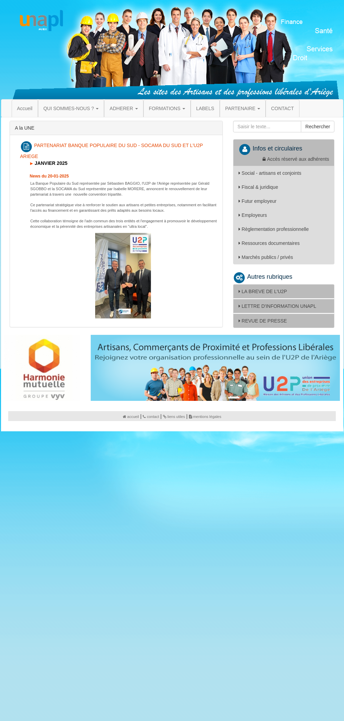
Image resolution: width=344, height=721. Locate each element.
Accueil (25, 108)
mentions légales (205, 417)
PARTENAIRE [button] (242, 108)
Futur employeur (258, 201)
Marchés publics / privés (266, 257)
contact (151, 417)
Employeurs (253, 215)
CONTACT (282, 108)
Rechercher (317, 126)
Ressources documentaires (269, 243)
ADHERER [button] (124, 108)
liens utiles (174, 417)
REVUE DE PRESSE (263, 321)
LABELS (205, 108)
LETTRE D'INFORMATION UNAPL (277, 306)
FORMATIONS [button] (167, 108)
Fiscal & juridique (258, 187)
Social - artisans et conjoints (270, 173)
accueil (131, 417)
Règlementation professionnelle (274, 229)
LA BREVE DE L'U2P (263, 291)
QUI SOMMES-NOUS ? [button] (71, 108)
